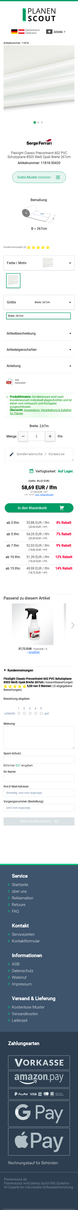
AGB (16, 964)
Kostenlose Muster (28, 1007)
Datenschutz (22, 970)
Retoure (18, 904)
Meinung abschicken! (39, 821)
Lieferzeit (19, 1020)
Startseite (20, 884)
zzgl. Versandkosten (44, 494)
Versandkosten (25, 1013)
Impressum (22, 984)
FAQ (15, 911)
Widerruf (19, 977)
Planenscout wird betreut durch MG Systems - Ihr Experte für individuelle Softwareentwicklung (38, 1185)
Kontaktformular (26, 941)
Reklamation (22, 898)
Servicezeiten (23, 934)
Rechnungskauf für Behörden (33, 1163)
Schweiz (56, 31)
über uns (19, 891)
